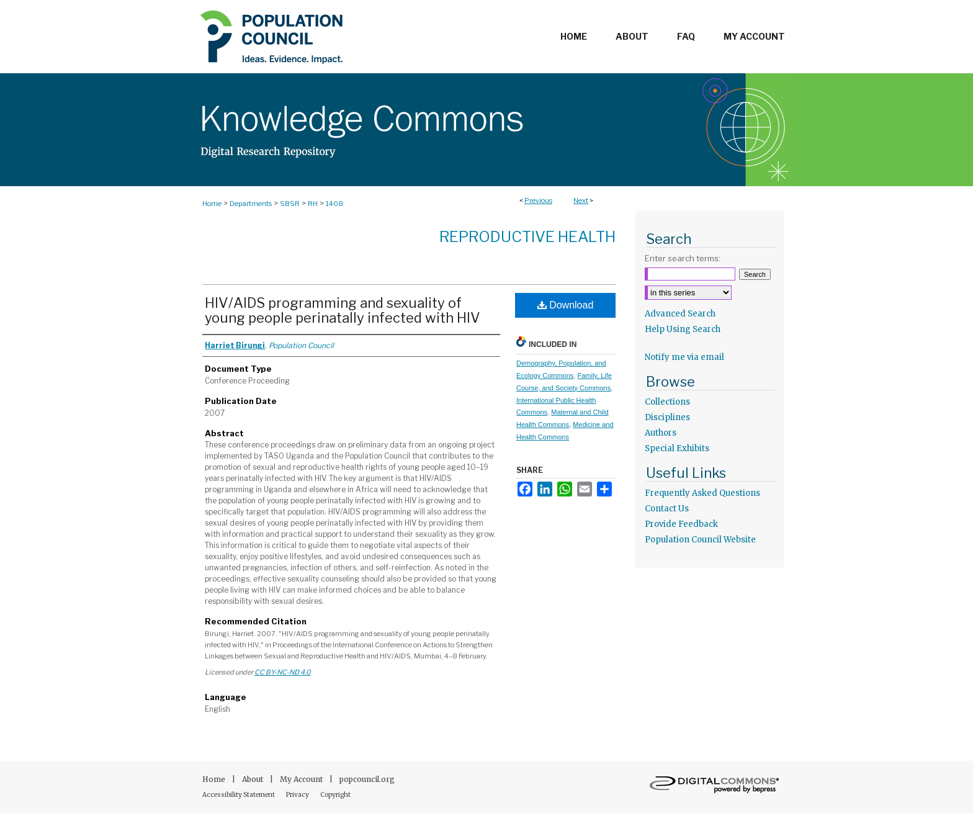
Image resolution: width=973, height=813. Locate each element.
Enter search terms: (682, 258)
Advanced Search (680, 313)
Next (580, 200)
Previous (538, 200)
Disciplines (667, 417)
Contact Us (667, 508)
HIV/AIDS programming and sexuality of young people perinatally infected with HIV (342, 310)
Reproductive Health (527, 237)
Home (212, 203)
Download (565, 305)
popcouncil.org (367, 779)
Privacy (298, 795)
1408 (334, 203)
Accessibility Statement (239, 795)
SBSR (290, 203)
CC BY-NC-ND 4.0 (282, 672)
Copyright (335, 795)
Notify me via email (684, 357)
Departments (251, 203)
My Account (302, 779)
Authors (660, 433)
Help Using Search (682, 329)
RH (313, 203)
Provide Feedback (681, 524)
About (253, 779)
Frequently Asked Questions (702, 493)
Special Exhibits (677, 448)
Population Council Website (700, 539)
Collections (667, 402)
